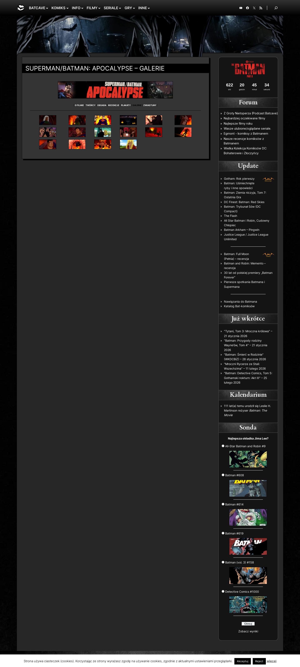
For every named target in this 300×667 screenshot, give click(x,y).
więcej (271, 661)
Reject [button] (259, 661)
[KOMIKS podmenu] (67, 8)
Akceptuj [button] (242, 661)
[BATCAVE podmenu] (47, 8)
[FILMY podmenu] (99, 8)
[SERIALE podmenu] (120, 8)
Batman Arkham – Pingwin (241, 229)
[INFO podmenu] (82, 8)
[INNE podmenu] (149, 8)
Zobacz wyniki (248, 631)
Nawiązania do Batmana (240, 301)
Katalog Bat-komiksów (239, 306)
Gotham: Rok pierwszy (239, 178)
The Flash (230, 215)
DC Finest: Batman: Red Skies (244, 202)
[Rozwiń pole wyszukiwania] (276, 7)
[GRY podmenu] (134, 8)
